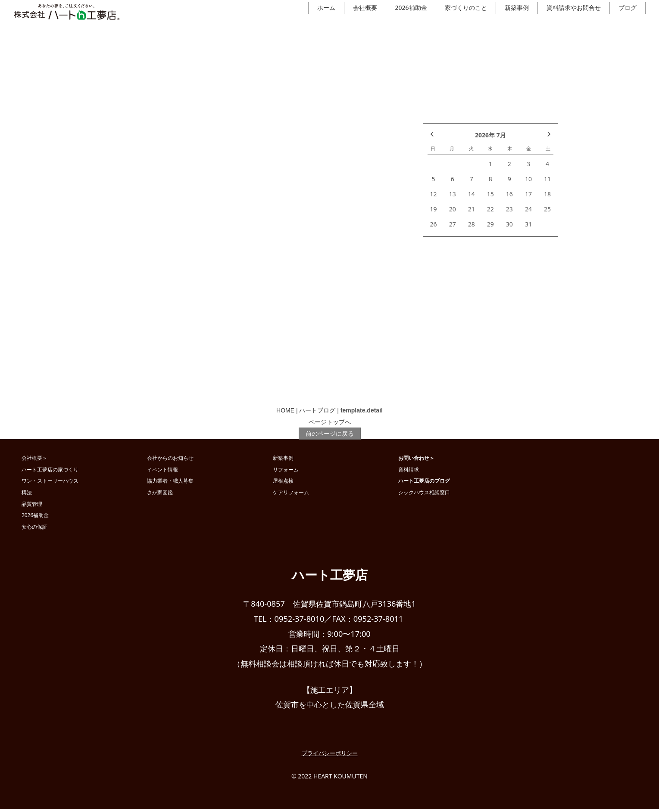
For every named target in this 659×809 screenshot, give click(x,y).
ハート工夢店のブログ (424, 480)
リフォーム (286, 469)
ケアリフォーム (291, 492)
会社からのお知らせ (170, 457)
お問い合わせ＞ (416, 457)
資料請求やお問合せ (574, 7)
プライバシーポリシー (330, 753)
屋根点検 (283, 480)
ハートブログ (317, 410)
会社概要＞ (34, 457)
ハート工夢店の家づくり (50, 469)
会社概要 (365, 7)
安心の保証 (34, 526)
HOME (285, 410)
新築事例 (517, 7)
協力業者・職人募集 (170, 480)
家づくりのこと (466, 7)
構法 (27, 492)
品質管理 (32, 503)
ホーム (326, 7)
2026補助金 (411, 7)
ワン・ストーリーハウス (50, 480)
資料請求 (408, 469)
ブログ (627, 7)
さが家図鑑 (160, 492)
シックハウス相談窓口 (424, 492)
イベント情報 (162, 469)
